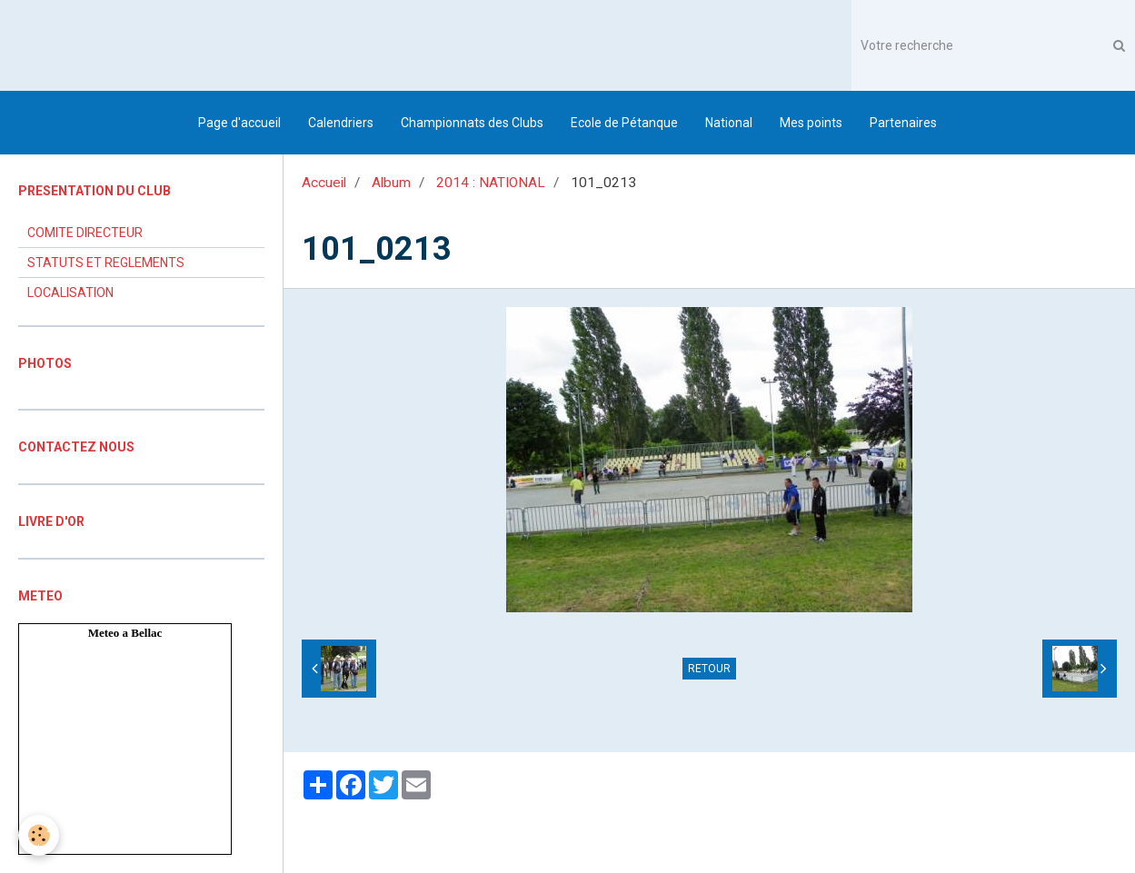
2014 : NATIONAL (490, 182)
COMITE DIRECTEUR (85, 232)
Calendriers (340, 122)
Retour (709, 668)
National (728, 122)
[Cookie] (38, 835)
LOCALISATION (70, 292)
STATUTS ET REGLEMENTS (105, 262)
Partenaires (903, 122)
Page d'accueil (239, 122)
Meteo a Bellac (125, 633)
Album (391, 182)
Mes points (811, 122)
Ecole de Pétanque (624, 122)
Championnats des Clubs (472, 122)
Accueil (324, 182)
